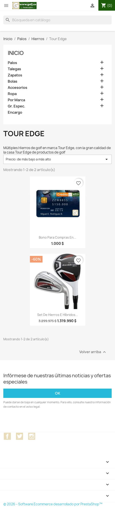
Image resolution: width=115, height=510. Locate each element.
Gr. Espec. (16, 106)
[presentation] (40, 421)
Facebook (7, 436)
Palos (12, 62)
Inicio (16, 53)
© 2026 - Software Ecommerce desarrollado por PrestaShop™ (52, 504)
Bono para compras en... (57, 237)
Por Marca (16, 100)
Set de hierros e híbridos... (57, 315)
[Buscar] (57, 20)
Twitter (19, 436)
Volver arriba (93, 352)
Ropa (12, 93)
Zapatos (15, 75)
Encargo (15, 112)
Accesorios (17, 87)
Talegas (14, 69)
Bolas (12, 81)
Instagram (31, 436)
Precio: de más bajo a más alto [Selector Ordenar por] (57, 159)
